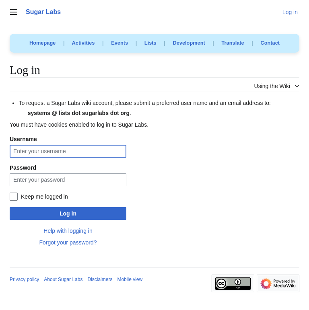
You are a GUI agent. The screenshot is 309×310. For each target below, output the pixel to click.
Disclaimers (99, 279)
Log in (68, 213)
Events (119, 43)
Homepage (42, 43)
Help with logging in (67, 231)
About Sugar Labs (63, 279)
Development (189, 43)
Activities (83, 43)
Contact (270, 43)
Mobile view (129, 279)
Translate (233, 43)
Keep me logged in (44, 196)
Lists (150, 43)
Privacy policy (24, 279)
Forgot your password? (68, 242)
